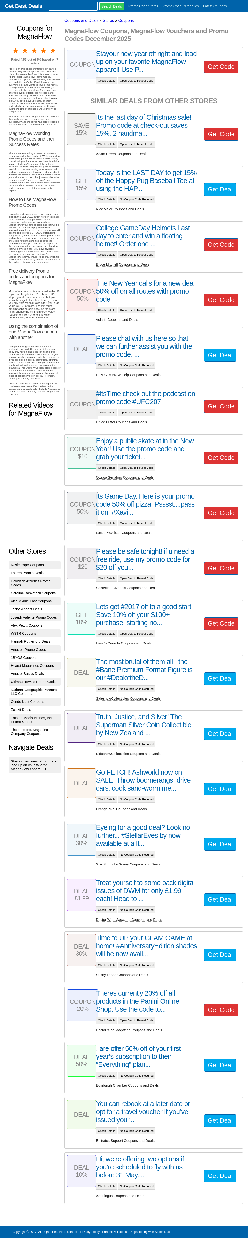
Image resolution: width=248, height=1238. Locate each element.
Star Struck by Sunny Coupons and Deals (128, 864)
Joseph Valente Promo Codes (34, 617)
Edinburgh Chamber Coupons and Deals (127, 1085)
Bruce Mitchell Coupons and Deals (122, 264)
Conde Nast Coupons (27, 702)
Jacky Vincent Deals (26, 609)
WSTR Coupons (23, 633)
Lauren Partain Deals (27, 573)
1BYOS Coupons (24, 657)
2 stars (25, 50)
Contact (72, 1232)
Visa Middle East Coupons (31, 601)
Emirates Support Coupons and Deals (125, 1141)
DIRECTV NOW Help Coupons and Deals (128, 375)
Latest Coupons (215, 6)
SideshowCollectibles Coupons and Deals (128, 698)
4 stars (43, 50)
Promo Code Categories (181, 6)
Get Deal (220, 189)
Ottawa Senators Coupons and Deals (125, 477)
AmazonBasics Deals (27, 673)
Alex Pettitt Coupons (26, 625)
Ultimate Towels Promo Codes (34, 682)
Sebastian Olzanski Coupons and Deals (126, 588)
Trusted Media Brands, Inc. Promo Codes (32, 720)
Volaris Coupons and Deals (117, 320)
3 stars (34, 50)
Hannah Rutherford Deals (30, 641)
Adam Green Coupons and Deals (121, 154)
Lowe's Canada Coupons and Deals (123, 643)
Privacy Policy (90, 1232)
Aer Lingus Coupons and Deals (120, 1196)
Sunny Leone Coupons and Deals (122, 975)
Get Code (221, 66)
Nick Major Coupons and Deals (120, 209)
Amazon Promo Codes (28, 649)
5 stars (53, 50)
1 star (16, 50)
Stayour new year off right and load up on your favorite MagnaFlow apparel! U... (34, 765)
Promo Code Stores (143, 6)
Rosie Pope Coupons (27, 565)
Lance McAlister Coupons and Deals (124, 533)
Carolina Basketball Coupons (33, 593)
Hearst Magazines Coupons (32, 665)
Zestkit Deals (21, 710)
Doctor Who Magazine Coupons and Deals (129, 919)
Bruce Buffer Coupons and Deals (121, 422)
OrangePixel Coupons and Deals (121, 809)
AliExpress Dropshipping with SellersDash (142, 1232)
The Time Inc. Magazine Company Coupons (29, 732)
